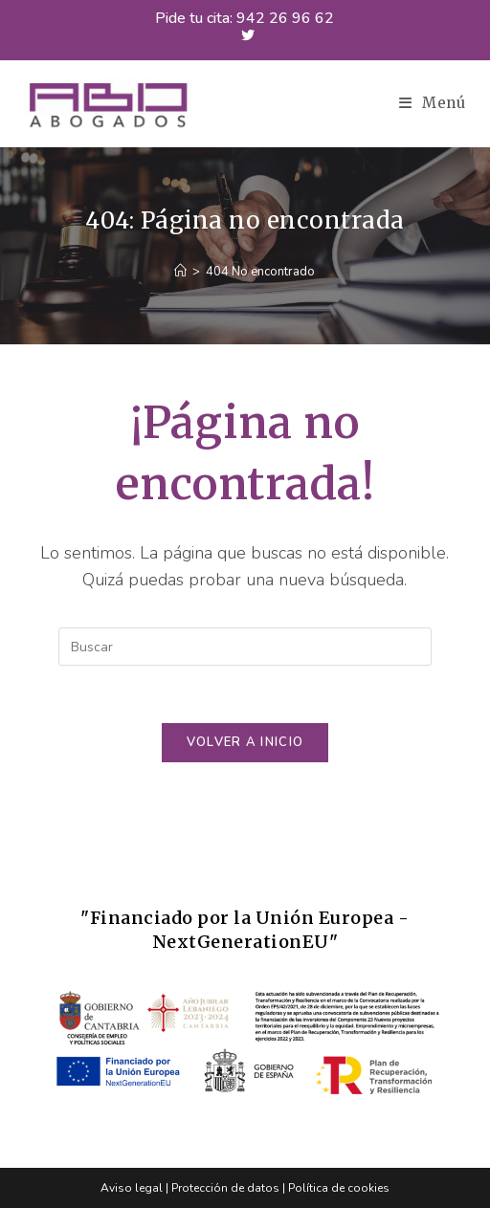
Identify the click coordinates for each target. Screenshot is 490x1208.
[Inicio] (180, 271)
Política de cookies (339, 1188)
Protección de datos (225, 1188)
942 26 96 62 (285, 18)
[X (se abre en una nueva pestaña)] (245, 36)
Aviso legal (131, 1188)
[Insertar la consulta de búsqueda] (245, 646)
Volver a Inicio (245, 742)
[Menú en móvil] (432, 103)
